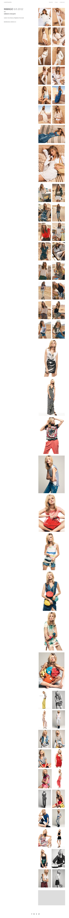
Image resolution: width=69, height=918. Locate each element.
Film (56, 2)
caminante (8, 2)
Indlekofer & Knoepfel (10, 13)
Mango (8, 9)
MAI (5, 11)
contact (62, 2)
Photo (51, 2)
